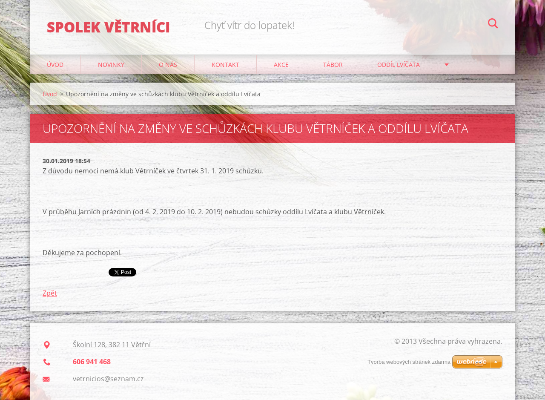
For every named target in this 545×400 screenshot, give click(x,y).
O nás (168, 64)
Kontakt (225, 64)
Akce (281, 64)
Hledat (493, 24)
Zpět (50, 293)
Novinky (111, 64)
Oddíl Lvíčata (398, 64)
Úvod (55, 64)
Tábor (333, 64)
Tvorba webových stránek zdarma (408, 362)
